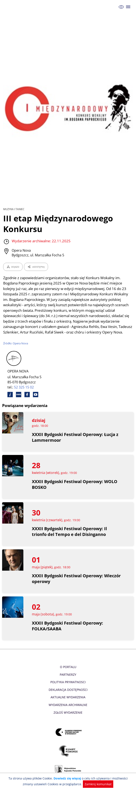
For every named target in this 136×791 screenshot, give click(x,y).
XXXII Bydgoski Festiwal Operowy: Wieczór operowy (67, 584)
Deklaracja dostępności (68, 695)
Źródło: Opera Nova (15, 349)
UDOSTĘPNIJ (35, 266)
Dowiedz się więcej (62, 778)
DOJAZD (13, 266)
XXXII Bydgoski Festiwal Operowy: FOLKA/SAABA (67, 631)
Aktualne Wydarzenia (68, 703)
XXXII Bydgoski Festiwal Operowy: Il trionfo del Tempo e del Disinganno (69, 537)
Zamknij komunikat (91, 784)
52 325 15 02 (24, 392)
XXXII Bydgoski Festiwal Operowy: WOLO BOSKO (75, 489)
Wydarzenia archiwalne (68, 710)
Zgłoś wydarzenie (68, 718)
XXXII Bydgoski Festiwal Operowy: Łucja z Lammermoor (75, 442)
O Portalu (68, 672)
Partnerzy (68, 680)
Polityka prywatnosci (68, 688)
